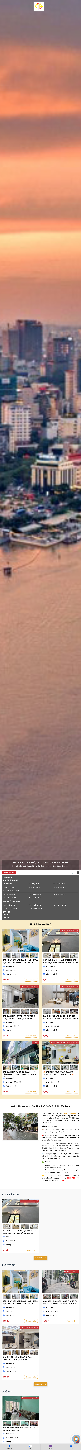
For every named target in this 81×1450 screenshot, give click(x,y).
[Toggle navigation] (78, 872)
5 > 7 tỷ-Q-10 (9, 894)
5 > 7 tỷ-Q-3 (34, 884)
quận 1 (7, 1391)
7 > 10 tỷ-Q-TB (35, 905)
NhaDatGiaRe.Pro (70, 1113)
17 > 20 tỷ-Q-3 (59, 887)
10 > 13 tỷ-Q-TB (59, 905)
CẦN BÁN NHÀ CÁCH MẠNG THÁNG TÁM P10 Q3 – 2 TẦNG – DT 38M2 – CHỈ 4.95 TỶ (60, 1303)
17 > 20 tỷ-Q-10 (35, 898)
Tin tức (6, 915)
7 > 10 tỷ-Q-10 (35, 894)
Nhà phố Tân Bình (11, 901)
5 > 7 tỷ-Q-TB (9, 905)
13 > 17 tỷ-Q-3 (34, 887)
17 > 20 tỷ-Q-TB (35, 908)
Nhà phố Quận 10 (11, 891)
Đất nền (6, 912)
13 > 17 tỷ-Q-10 (10, 898)
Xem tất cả (40, 1258)
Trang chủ (8, 877)
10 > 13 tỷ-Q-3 (9, 887)
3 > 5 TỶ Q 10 (10, 1194)
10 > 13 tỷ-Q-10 (59, 894)
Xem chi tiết (31, 980)
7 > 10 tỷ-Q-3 (59, 884)
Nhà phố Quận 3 (10, 880)
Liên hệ (6, 917)
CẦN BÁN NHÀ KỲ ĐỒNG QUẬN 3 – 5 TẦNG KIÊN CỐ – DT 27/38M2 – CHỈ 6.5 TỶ (19, 1074)
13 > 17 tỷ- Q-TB (10, 908)
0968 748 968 (9, 872)
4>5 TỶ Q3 (8, 884)
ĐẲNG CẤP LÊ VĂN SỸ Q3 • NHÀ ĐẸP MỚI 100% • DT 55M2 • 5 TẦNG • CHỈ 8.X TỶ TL (60, 1018)
